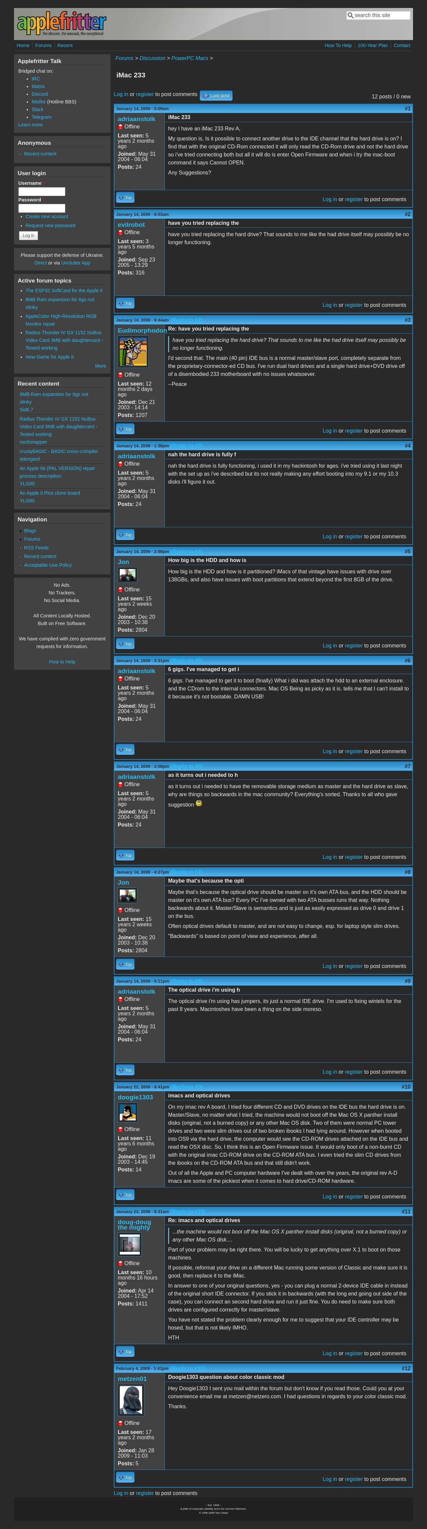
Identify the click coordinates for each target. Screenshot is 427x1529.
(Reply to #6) (187, 766)
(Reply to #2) (186, 320)
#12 (406, 1368)
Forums (43, 45)
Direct (40, 263)
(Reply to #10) (187, 1211)
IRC (36, 78)
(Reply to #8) (187, 981)
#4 (408, 446)
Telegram (41, 117)
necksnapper (33, 442)
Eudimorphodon (142, 330)
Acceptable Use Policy (48, 565)
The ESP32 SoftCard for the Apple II (64, 290)
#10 (406, 1087)
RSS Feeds (36, 547)
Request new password (51, 225)
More (100, 366)
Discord (40, 94)
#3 (408, 320)
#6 (408, 660)
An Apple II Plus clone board (50, 493)
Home (23, 45)
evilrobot (131, 224)
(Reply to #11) (187, 1368)
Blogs (30, 530)
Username (31, 183)
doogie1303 (135, 1097)
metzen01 (132, 1378)
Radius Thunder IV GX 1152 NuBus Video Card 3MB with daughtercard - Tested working (64, 340)
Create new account (47, 216)
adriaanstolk (136, 118)
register (145, 94)
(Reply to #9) (187, 1087)
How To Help (338, 45)
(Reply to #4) (187, 551)
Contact (402, 45)
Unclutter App (75, 263)
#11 (406, 1211)
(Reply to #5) (187, 660)
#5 (408, 551)
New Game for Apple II (50, 357)
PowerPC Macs (189, 58)
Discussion (152, 58)
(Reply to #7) (187, 872)
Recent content (40, 153)
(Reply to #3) (187, 446)
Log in (121, 94)
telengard (30, 459)
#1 (408, 108)
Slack (37, 109)
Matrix (38, 86)
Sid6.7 (26, 409)
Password (31, 199)
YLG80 (27, 483)
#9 (408, 981)
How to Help (62, 661)
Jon (123, 561)
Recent (65, 45)
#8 (408, 872)
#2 (408, 214)
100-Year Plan (373, 45)
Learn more (30, 124)
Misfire (39, 101)
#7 (408, 766)
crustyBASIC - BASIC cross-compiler (59, 451)
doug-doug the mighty (134, 1224)
